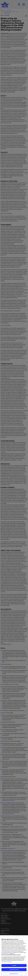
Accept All (14, 966)
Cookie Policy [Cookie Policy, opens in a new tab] (11, 954)
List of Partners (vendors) (6, 962)
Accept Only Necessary (14, 970)
